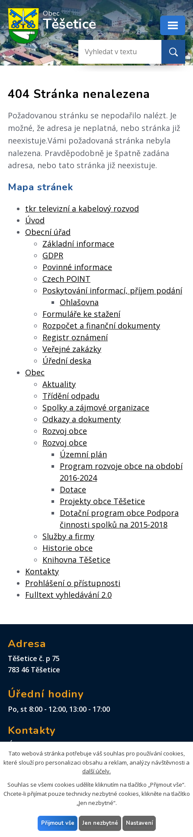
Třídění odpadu (71, 396)
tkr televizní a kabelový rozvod (82, 208)
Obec (35, 372)
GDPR (52, 255)
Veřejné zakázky (71, 349)
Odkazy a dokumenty (81, 419)
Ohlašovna (79, 302)
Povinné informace (77, 267)
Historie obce (67, 548)
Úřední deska (66, 360)
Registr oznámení (75, 337)
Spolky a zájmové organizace (95, 407)
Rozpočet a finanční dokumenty (101, 325)
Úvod (35, 220)
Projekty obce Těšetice (102, 501)
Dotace (73, 489)
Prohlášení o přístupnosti (72, 583)
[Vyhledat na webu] (113, 52)
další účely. (96, 771)
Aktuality (59, 384)
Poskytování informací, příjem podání (112, 290)
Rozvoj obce (64, 431)
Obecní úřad (48, 232)
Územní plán (83, 454)
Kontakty (42, 571)
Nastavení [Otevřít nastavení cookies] (138, 823)
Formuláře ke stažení (81, 314)
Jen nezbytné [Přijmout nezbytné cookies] (100, 823)
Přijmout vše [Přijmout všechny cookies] (57, 823)
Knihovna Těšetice (76, 559)
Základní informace (78, 243)
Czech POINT (66, 279)
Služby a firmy (68, 536)
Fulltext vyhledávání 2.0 (68, 594)
